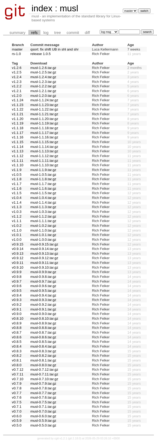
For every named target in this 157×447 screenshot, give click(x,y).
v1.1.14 (17, 147)
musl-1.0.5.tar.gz (43, 175)
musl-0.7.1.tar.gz (43, 407)
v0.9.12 (17, 258)
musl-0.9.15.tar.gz (44, 244)
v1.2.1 (16, 91)
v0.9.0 (16, 314)
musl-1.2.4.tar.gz (43, 77)
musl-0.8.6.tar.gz (43, 337)
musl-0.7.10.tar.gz (44, 379)
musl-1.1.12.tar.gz (44, 156)
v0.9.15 (17, 244)
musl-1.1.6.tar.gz (43, 188)
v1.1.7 (16, 184)
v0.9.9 (16, 272)
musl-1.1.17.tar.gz (44, 133)
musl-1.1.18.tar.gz (44, 128)
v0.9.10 (17, 267)
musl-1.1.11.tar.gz (44, 161)
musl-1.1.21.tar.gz (44, 114)
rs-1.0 (16, 54)
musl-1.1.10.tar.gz (44, 165)
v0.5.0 (16, 425)
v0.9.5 (16, 291)
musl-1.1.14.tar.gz (44, 147)
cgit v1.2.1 (60, 438)
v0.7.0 (16, 411)
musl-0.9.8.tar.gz (43, 277)
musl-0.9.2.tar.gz (43, 305)
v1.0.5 (16, 175)
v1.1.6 (16, 188)
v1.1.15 (17, 142)
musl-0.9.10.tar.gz (44, 267)
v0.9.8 (16, 277)
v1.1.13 (17, 151)
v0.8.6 (16, 337)
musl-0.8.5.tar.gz (43, 342)
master (17, 49)
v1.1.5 (16, 193)
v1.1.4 (16, 202)
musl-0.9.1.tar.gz (43, 309)
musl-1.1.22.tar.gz (44, 109)
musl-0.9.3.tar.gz (43, 300)
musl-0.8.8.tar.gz (43, 328)
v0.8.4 (16, 346)
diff (87, 33)
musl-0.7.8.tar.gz (43, 388)
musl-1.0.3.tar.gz (43, 212)
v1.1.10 (17, 165)
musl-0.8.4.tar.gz (43, 346)
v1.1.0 (16, 230)
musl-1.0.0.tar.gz (43, 240)
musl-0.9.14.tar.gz (44, 249)
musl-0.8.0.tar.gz (43, 365)
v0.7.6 (16, 397)
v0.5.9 (16, 421)
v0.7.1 (16, 407)
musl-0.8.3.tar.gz (43, 351)
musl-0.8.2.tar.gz (43, 356)
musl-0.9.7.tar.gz (43, 281)
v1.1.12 (17, 156)
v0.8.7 (16, 332)
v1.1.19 (17, 123)
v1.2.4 (16, 77)
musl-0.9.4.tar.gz (43, 295)
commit (73, 33)
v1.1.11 (17, 161)
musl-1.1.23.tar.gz (44, 105)
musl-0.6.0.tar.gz (43, 416)
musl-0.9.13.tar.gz (44, 253)
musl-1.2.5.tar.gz (43, 72)
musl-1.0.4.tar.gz (43, 198)
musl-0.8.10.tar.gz (44, 318)
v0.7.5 (16, 402)
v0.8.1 (16, 360)
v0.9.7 (16, 281)
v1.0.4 (16, 198)
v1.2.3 (16, 82)
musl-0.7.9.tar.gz (43, 383)
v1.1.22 (17, 109)
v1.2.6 (16, 68)
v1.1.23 (17, 105)
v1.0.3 (16, 212)
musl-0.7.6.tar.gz (43, 397)
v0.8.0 (16, 365)
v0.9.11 (17, 263)
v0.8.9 (16, 323)
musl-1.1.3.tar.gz (43, 207)
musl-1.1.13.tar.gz (44, 151)
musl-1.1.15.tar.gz (44, 142)
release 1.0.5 (40, 54)
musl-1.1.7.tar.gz (43, 184)
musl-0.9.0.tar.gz (43, 314)
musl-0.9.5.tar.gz (43, 291)
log (46, 33)
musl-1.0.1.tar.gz (43, 235)
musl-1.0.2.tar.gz (43, 226)
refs (34, 33)
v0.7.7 (16, 393)
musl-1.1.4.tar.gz (43, 202)
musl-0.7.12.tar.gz (44, 369)
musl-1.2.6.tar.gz (43, 68)
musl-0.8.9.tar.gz (43, 323)
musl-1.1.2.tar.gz (43, 216)
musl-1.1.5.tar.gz (43, 193)
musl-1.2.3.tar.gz (43, 82)
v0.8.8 (16, 328)
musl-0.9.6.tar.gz (43, 286)
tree (57, 33)
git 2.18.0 (74, 438)
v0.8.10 (17, 318)
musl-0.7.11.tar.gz (44, 374)
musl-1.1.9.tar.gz (43, 170)
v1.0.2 (16, 226)
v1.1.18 (17, 128)
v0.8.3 (16, 351)
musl (69, 8)
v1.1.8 (16, 179)
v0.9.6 (16, 286)
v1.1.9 (16, 170)
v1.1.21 (17, 114)
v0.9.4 (16, 295)
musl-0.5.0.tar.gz (43, 425)
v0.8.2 (16, 356)
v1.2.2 (16, 86)
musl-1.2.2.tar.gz (43, 86)
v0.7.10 (17, 379)
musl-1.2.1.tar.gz (43, 91)
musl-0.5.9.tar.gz (43, 421)
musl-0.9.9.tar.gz (43, 272)
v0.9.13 (17, 253)
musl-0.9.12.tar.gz (44, 258)
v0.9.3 (16, 300)
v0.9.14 (17, 249)
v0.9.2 (16, 305)
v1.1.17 (17, 133)
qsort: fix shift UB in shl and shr (54, 49)
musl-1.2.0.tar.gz (43, 96)
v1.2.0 (16, 96)
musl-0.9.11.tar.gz (44, 263)
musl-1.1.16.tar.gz (44, 137)
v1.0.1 (16, 235)
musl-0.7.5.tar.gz (43, 402)
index (42, 8)
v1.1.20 (17, 119)
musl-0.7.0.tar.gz (43, 411)
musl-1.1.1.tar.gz (43, 221)
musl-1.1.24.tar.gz (44, 100)
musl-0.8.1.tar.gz (43, 360)
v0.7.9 (16, 383)
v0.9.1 (16, 309)
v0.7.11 (17, 374)
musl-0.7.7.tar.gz (43, 393)
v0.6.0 (16, 416)
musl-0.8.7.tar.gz (43, 332)
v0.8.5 (16, 342)
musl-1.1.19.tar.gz (44, 123)
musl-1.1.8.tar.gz (43, 179)
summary (17, 33)
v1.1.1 (16, 221)
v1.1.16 (17, 137)
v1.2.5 (16, 72)
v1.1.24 (17, 100)
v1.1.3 (16, 207)
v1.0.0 (16, 240)
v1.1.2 (16, 216)
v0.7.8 (16, 388)
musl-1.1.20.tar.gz (44, 119)
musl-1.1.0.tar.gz (43, 230)
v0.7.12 (17, 369)
